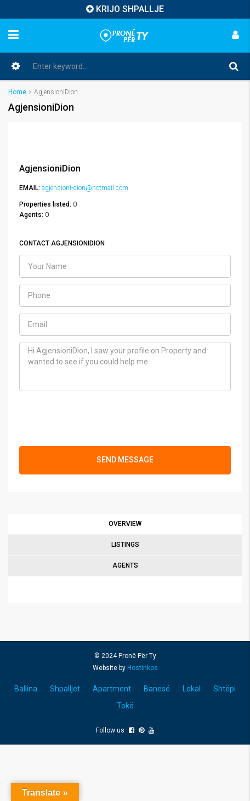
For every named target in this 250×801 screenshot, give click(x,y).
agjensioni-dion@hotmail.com (85, 188)
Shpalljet (65, 688)
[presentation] (102, 418)
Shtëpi (224, 688)
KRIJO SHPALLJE (130, 9)
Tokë (125, 705)
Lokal (192, 688)
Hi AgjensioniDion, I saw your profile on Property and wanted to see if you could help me (125, 366)
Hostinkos (142, 668)
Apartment (112, 688)
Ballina (25, 688)
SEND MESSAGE (125, 459)
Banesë (157, 688)
